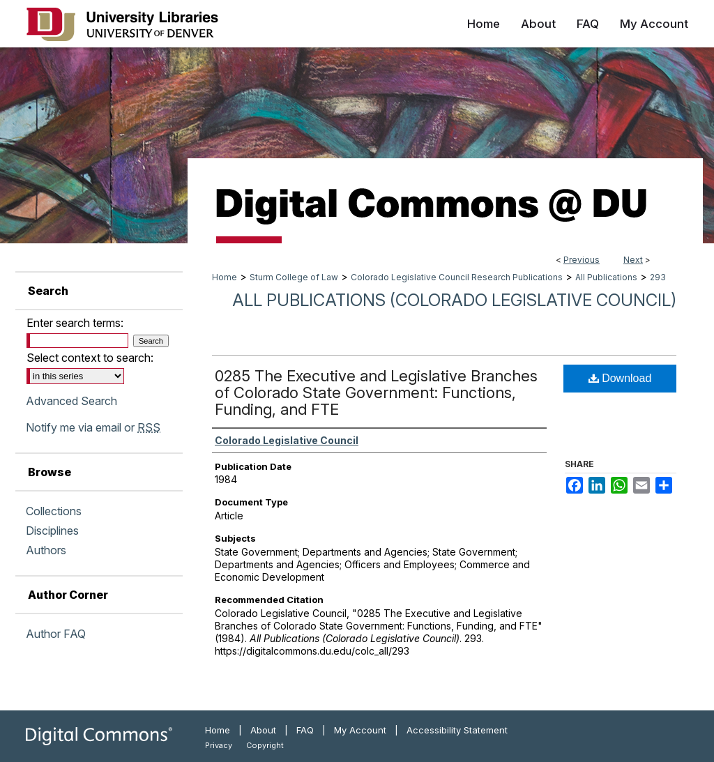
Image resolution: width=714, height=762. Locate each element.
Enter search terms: (74, 323)
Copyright (265, 745)
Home (224, 277)
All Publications (606, 277)
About (263, 730)
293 (658, 277)
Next (633, 259)
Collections (54, 511)
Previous (581, 259)
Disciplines (52, 531)
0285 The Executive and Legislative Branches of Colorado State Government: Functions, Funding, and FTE (376, 392)
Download (620, 378)
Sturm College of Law (294, 277)
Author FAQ (56, 634)
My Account (360, 730)
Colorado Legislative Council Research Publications (457, 277)
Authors (46, 550)
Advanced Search (71, 401)
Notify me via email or (93, 427)
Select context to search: (89, 358)
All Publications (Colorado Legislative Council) (454, 300)
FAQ (305, 730)
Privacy (218, 745)
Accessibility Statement (457, 730)
